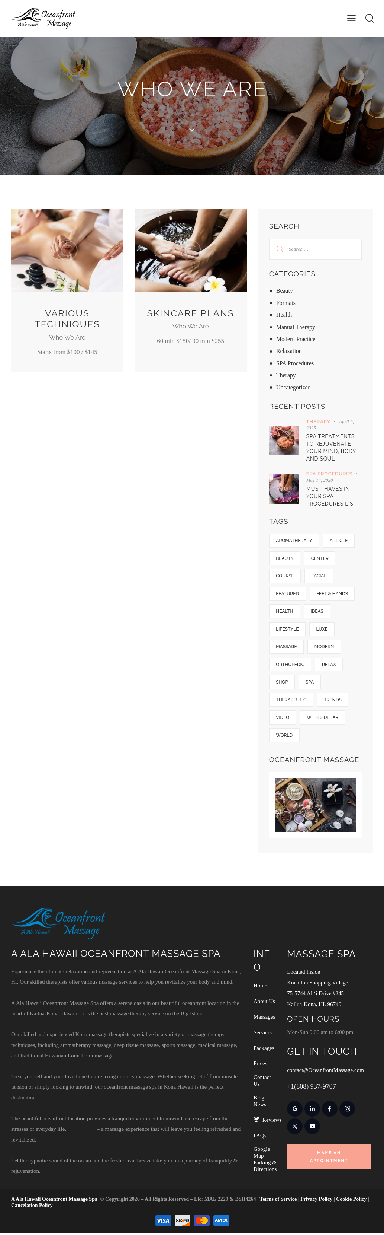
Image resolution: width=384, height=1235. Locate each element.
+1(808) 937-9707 (311, 1087)
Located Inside (303, 974)
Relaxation (289, 351)
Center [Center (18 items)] (320, 558)
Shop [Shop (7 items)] (282, 683)
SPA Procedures (295, 363)
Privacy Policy (316, 1201)
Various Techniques (67, 319)
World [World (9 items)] (284, 737)
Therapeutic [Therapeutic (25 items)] (291, 701)
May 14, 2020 (319, 480)
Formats (286, 303)
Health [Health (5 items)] (284, 612)
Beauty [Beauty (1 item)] (285, 558)
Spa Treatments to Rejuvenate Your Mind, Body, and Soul (331, 447)
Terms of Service (278, 1201)
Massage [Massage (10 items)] (286, 647)
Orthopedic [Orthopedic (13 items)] (290, 665)
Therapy (286, 375)
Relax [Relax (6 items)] (329, 665)
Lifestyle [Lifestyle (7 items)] (287, 630)
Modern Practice (296, 339)
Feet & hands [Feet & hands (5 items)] (333, 594)
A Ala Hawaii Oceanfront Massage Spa (54, 1201)
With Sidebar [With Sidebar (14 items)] (323, 719)
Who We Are (67, 337)
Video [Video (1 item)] (283, 719)
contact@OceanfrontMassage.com (325, 1071)
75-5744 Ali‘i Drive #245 (315, 995)
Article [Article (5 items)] (339, 540)
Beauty (284, 290)
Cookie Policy (351, 1201)
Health (284, 315)
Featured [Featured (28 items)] (287, 594)
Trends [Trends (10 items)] (333, 701)
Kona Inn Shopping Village (317, 984)
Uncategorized (293, 387)
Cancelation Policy (32, 1207)
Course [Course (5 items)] (285, 576)
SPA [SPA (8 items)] (310, 683)
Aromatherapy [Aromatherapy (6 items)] (294, 540)
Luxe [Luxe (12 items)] (322, 630)
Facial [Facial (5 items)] (319, 576)
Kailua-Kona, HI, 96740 (314, 1006)
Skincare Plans (190, 319)
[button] (351, 18)
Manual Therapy (296, 327)
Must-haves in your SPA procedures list (331, 496)
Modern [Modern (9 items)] (324, 647)
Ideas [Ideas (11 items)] (317, 612)
